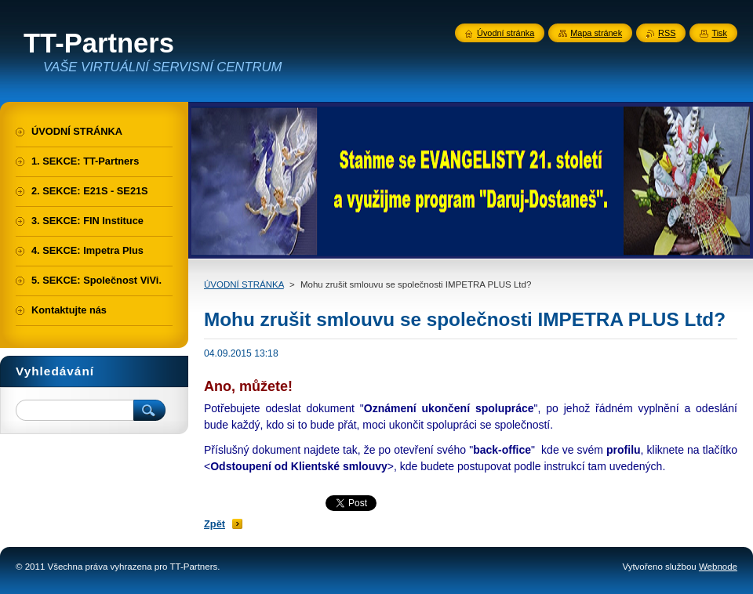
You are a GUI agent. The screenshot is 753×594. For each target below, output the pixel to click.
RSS (666, 33)
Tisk (719, 33)
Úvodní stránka (505, 33)
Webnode (718, 566)
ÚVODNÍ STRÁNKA (244, 284)
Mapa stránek (596, 33)
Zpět (214, 524)
